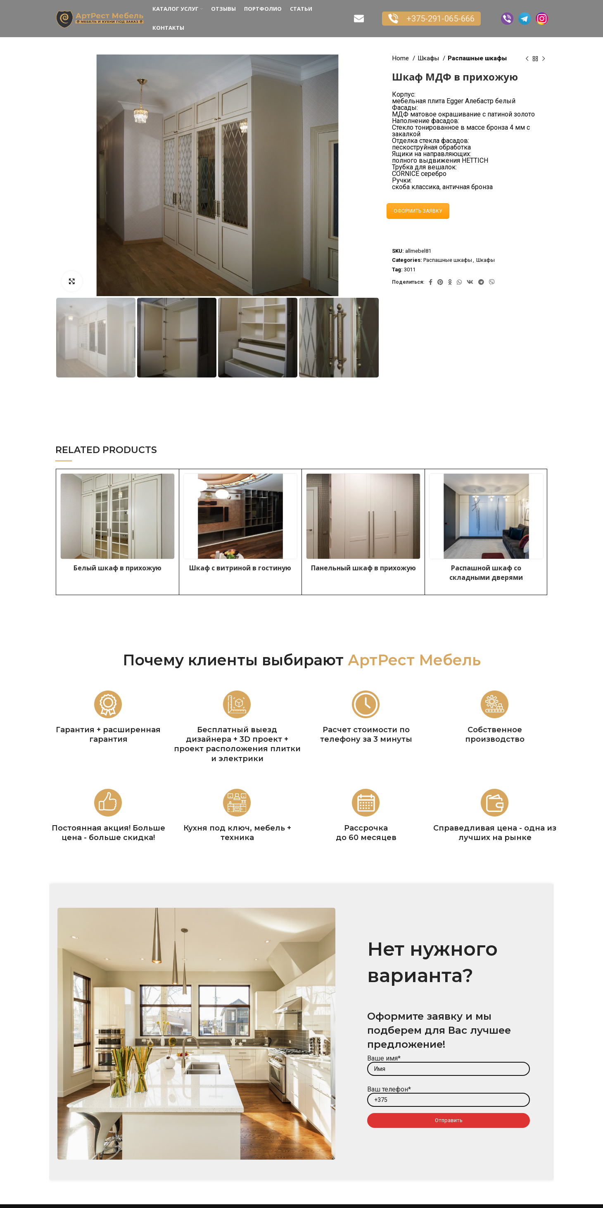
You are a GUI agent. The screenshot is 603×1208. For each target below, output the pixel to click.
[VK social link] (470, 282)
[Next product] (543, 59)
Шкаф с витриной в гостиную (240, 567)
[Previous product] (527, 59)
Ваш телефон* (448, 1094)
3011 (409, 269)
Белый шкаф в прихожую (117, 567)
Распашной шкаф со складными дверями (486, 572)
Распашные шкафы (477, 58)
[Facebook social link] (430, 282)
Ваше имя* (448, 1063)
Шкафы (429, 58)
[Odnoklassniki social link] (450, 282)
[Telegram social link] (481, 282)
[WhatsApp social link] (459, 282)
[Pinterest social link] (440, 282)
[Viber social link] (492, 282)
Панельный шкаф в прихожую (363, 567)
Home (401, 58)
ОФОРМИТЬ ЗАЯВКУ (418, 211)
